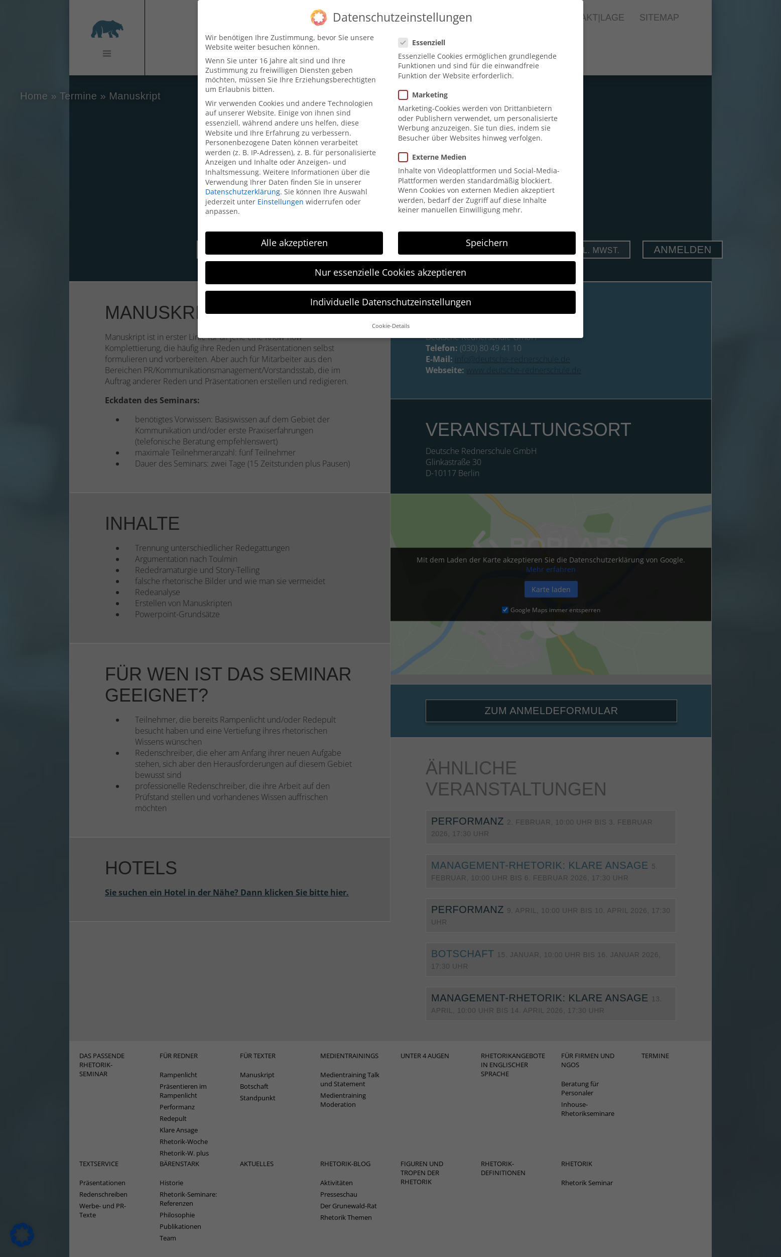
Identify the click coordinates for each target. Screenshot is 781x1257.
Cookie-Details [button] (391, 312)
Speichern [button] (487, 229)
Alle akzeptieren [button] (294, 229)
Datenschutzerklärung (242, 178)
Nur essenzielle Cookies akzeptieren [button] (390, 259)
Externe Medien (435, 143)
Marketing (426, 81)
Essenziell (425, 29)
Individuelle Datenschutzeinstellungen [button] (390, 289)
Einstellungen (280, 188)
